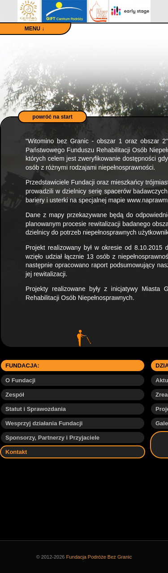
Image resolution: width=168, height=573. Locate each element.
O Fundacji (20, 380)
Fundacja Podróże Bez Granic (99, 557)
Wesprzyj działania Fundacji (43, 423)
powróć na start (52, 117)
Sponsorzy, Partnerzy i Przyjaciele (52, 437)
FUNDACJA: (22, 365)
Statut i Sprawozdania (35, 409)
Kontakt (16, 452)
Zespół (14, 394)
